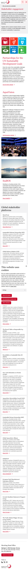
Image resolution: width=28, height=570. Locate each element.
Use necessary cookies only (9, 299)
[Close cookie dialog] (26, 266)
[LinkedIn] (2, 562)
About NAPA (6, 531)
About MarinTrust (7, 226)
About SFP (5, 246)
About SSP (5, 432)
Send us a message (7, 554)
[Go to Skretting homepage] (5, 2)
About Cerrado (6, 512)
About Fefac (5, 491)
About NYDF (6, 392)
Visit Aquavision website (8, 135)
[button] (22, 2)
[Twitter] (4, 562)
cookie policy (13, 286)
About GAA (5, 453)
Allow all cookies (7, 295)
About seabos (6, 323)
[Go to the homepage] (6, 566)
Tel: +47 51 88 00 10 (6, 551)
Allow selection (6, 302)
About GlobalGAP (7, 473)
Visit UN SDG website (8, 84)
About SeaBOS (6, 198)
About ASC (5, 411)
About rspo (5, 367)
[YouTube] (7, 562)
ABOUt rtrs (5, 349)
